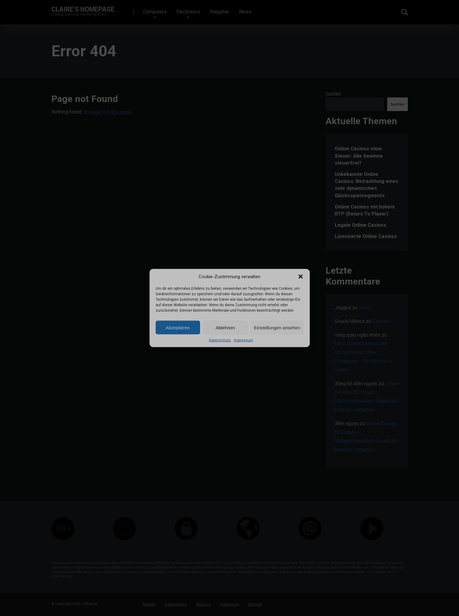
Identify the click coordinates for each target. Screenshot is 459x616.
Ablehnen (225, 327)
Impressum (243, 340)
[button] (301, 277)
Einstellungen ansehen (277, 327)
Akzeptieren (178, 327)
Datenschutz (220, 340)
